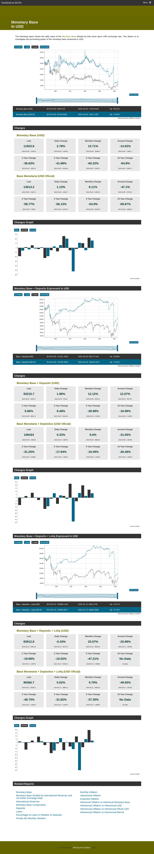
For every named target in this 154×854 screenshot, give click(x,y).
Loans (19, 811)
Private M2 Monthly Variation (31, 818)
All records (45, 47)
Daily (17, 230)
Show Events (134, 94)
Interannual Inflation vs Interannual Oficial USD (104, 809)
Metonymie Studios (81, 847)
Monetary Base (69, 36)
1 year (27, 47)
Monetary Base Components (31, 805)
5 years (35, 47)
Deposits (20, 808)
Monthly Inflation (88, 792)
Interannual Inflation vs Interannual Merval (102, 812)
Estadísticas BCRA (11, 2)
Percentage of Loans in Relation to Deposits (39, 815)
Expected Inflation (89, 799)
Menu (147, 2)
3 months (18, 47)
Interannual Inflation (90, 795)
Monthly (24, 230)
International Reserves (27, 801)
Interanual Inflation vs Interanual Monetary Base (105, 802)
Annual (33, 230)
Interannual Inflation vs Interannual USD (101, 805)
